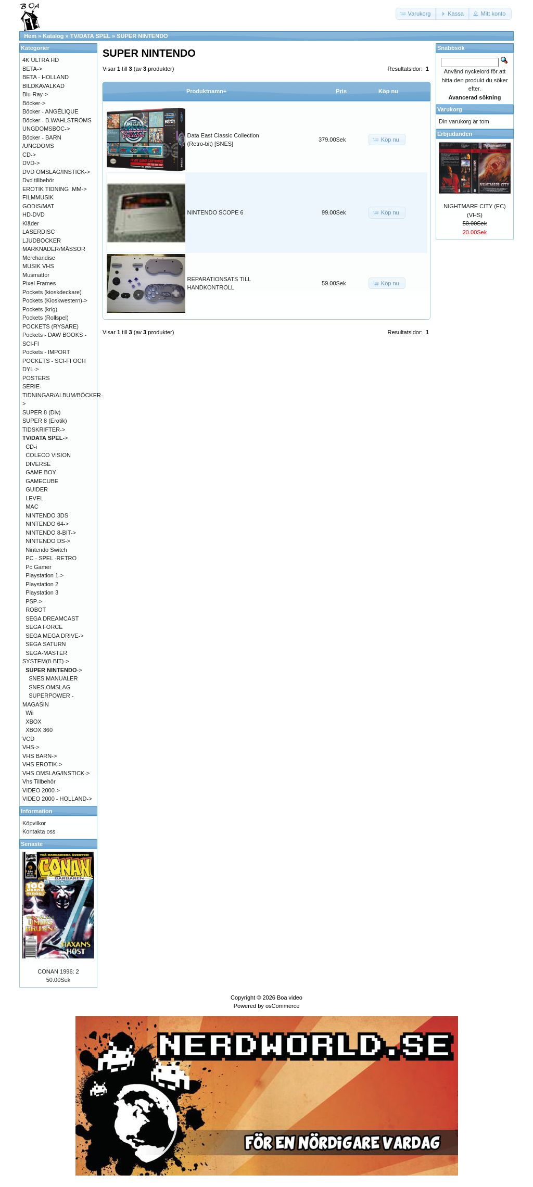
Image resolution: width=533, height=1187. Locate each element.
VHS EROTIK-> (42, 764)
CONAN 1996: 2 (58, 971)
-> (45, 438)
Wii (29, 713)
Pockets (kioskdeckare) (52, 292)
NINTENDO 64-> (47, 524)
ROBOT (36, 610)
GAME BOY (41, 472)
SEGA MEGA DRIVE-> (55, 636)
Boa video (289, 997)
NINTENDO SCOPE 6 (215, 212)
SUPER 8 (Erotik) (44, 421)
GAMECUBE (42, 481)
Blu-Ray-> (35, 94)
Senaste (32, 844)
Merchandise (38, 258)
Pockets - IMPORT (46, 352)
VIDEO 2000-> (41, 790)
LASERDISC (38, 232)
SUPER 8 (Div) (41, 412)
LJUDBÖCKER (41, 240)
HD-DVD (33, 214)
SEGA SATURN (46, 644)
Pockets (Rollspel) (45, 317)
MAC (32, 506)
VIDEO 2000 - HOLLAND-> (57, 798)
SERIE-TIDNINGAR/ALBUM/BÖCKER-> (62, 395)
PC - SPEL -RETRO (51, 558)
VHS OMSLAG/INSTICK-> (56, 773)
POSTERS (36, 378)
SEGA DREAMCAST (52, 618)
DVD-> (31, 163)
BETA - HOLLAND (45, 77)
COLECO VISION (48, 455)
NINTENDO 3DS (47, 515)
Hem (30, 36)
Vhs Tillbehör (39, 781)
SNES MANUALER (53, 678)
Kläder (30, 223)
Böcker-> (33, 103)
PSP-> (34, 601)
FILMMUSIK (38, 197)
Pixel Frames (39, 283)
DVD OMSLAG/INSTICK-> (56, 172)
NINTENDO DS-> (48, 541)
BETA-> (32, 69)
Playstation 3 (42, 592)
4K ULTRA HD (40, 60)
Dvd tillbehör (38, 180)
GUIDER (37, 489)
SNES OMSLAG (49, 687)
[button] (416, 14)
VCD (28, 739)
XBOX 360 (39, 730)
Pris (341, 91)
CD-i (31, 447)
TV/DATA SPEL (90, 36)
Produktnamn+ (206, 91)
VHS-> (31, 747)
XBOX (34, 721)
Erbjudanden (454, 134)
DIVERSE (38, 464)
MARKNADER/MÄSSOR (53, 249)
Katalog (53, 36)
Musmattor (35, 275)
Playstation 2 (42, 584)
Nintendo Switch (46, 550)
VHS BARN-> (39, 756)
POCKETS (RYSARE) (50, 326)
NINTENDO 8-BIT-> (51, 532)
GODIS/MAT (38, 206)
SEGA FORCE (44, 627)
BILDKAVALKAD (43, 86)
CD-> (29, 154)
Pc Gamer (39, 567)
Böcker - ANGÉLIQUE (50, 111)
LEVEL (34, 498)
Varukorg (449, 109)
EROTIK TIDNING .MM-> (54, 189)
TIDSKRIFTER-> (43, 429)
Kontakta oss (39, 831)
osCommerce (282, 1006)
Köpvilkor (34, 823)
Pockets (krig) (39, 309)
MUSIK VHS (38, 266)
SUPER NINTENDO (142, 36)
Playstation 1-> (45, 575)
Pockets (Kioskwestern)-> (54, 300)
